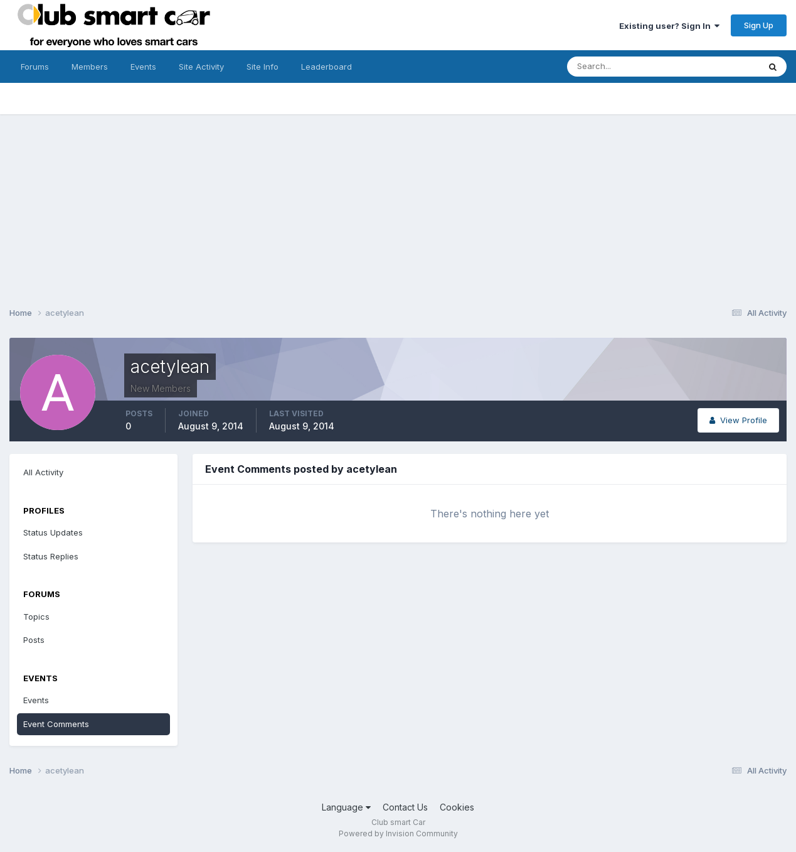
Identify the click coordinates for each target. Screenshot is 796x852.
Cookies (457, 807)
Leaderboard (326, 67)
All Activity (43, 472)
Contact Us (405, 807)
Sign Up (758, 25)
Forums (35, 67)
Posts (34, 640)
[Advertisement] (398, 202)
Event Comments (56, 724)
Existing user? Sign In (669, 26)
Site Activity (201, 67)
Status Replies (50, 556)
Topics (36, 617)
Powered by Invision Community (398, 833)
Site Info (263, 67)
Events (143, 67)
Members (90, 67)
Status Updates (53, 532)
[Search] (622, 67)
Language (346, 807)
